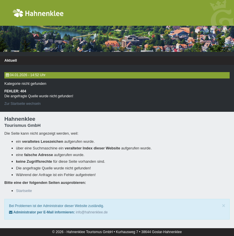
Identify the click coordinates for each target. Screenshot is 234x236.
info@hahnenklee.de (92, 212)
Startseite (24, 191)
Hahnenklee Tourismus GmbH (90, 232)
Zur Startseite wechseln (22, 104)
